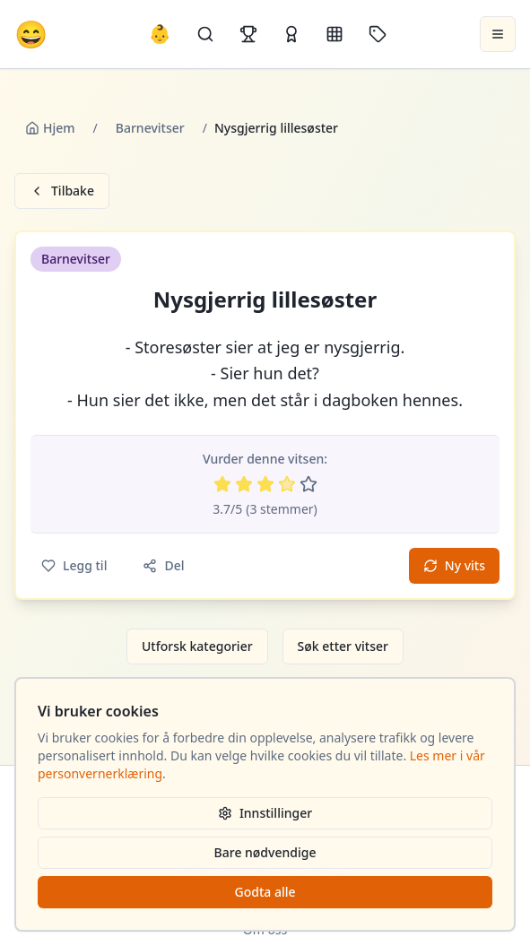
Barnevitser (150, 127)
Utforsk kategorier (197, 646)
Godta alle (264, 891)
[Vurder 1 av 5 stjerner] (222, 484)
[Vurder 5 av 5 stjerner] (308, 484)
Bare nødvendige (265, 852)
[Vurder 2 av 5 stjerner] (243, 484)
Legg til (74, 565)
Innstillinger (265, 812)
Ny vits (454, 565)
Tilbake (62, 190)
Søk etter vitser (343, 646)
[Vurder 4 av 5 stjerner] (287, 484)
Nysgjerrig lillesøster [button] (265, 299)
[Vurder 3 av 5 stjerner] (265, 484)
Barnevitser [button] (75, 258)
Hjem (50, 127)
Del (163, 565)
